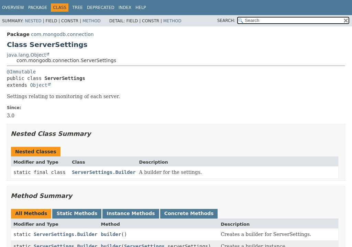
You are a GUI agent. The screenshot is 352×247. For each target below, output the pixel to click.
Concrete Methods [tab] (189, 213)
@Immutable (21, 71)
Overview (13, 7)
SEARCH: (226, 20)
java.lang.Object (26, 55)
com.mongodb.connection (62, 34)
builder (111, 234)
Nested (33, 21)
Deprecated (100, 7)
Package (37, 7)
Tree (77, 7)
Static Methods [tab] (76, 213)
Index (125, 7)
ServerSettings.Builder (103, 172)
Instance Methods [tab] (131, 213)
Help (140, 7)
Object (38, 85)
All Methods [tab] (31, 213)
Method (91, 21)
